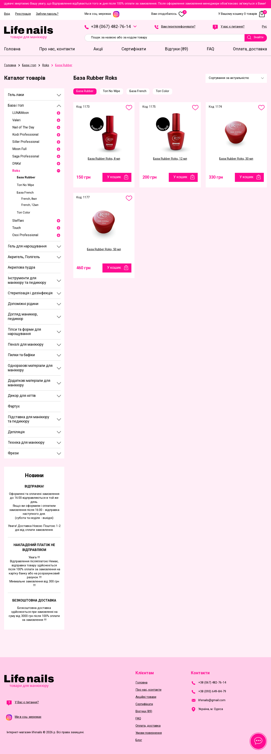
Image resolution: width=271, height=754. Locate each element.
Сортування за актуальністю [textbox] (229, 78)
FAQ (138, 718)
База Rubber (26, 177)
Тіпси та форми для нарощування (24, 331)
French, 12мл (29, 205)
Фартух (14, 406)
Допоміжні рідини (23, 303)
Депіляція (16, 432)
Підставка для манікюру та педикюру (28, 419)
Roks (16, 171)
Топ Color (23, 212)
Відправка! (34, 486)
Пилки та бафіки (21, 355)
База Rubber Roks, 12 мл (170, 158)
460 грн (83, 268)
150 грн (83, 177)
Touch (16, 228)
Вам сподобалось (169, 13)
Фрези (13, 453)
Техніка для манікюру (26, 442)
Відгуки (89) (144, 711)
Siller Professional (25, 142)
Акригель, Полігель (24, 257)
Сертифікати (144, 704)
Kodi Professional (25, 134)
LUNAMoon (20, 113)
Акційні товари (146, 697)
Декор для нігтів (22, 395)
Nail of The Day (23, 127)
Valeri (16, 120)
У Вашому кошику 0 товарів (242, 13)
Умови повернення (149, 732)
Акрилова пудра (21, 267)
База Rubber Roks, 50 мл (104, 249)
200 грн (149, 177)
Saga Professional (25, 156)
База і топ (16, 105)
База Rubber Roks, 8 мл (104, 158)
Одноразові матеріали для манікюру (30, 367)
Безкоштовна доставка (34, 600)
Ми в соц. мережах (102, 13)
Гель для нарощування (27, 246)
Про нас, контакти (148, 689)
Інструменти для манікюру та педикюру (27, 280)
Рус (264, 26)
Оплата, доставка (148, 725)
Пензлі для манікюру (26, 344)
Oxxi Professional (25, 235)
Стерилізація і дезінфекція (30, 293)
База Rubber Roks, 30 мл (236, 158)
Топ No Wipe (25, 185)
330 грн (216, 177)
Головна (141, 682)
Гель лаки (16, 94)
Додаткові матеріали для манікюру (29, 382)
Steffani (18, 221)
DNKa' (16, 163)
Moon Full (19, 149)
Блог (139, 740)
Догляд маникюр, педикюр (23, 316)
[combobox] (236, 78)
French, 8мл (29, 198)
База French (25, 192)
